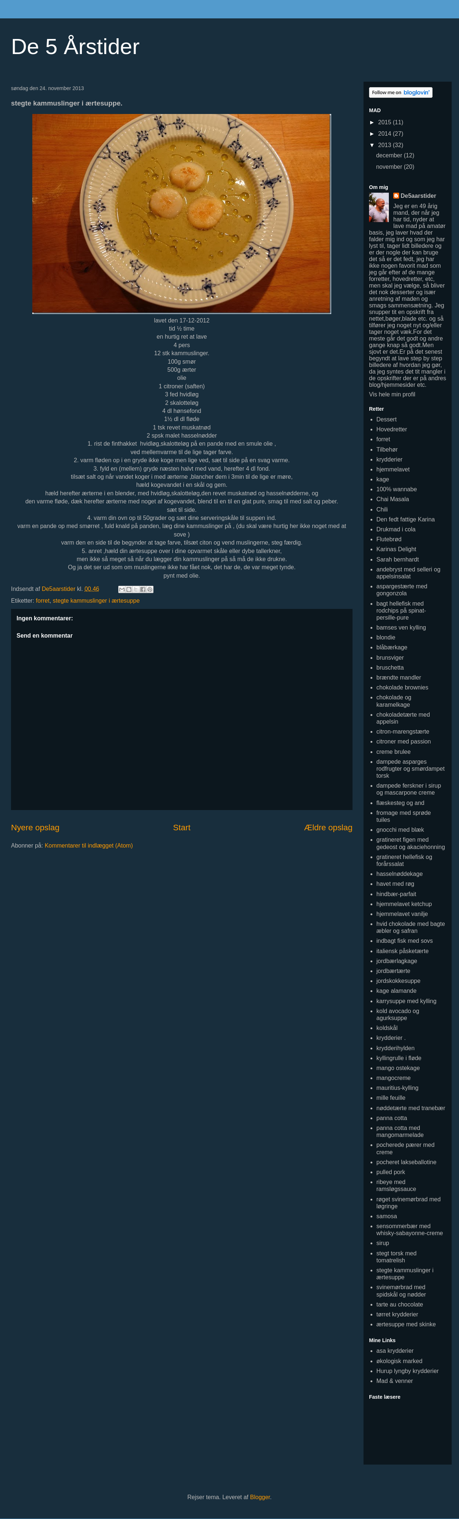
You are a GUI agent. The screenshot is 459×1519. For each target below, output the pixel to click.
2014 (385, 134)
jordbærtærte (393, 971)
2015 (385, 122)
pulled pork (390, 1172)
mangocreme (393, 1078)
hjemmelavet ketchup (404, 904)
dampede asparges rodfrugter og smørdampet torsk (410, 769)
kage (382, 479)
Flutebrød (388, 539)
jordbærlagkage (396, 961)
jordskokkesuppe (398, 981)
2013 (385, 145)
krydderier (389, 459)
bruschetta (390, 667)
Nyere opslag (35, 827)
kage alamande (396, 991)
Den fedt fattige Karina (405, 519)
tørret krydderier (397, 1314)
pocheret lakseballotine (406, 1162)
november (390, 167)
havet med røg (395, 884)
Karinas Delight (396, 549)
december (390, 155)
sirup (382, 1243)
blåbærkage (392, 647)
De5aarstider (418, 196)
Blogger (260, 1497)
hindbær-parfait (396, 894)
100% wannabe (396, 489)
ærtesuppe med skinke (406, 1324)
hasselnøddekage (399, 874)
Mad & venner (394, 1381)
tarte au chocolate (399, 1304)
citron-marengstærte (402, 731)
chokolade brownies (402, 687)
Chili (382, 509)
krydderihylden (395, 1048)
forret (43, 601)
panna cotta (391, 1118)
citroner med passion (403, 741)
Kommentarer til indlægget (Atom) (89, 845)
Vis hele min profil (392, 394)
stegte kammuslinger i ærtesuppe (96, 601)
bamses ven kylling (401, 627)
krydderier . (391, 1038)
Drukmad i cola (396, 529)
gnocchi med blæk (400, 830)
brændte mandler (398, 677)
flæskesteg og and (400, 803)
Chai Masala (392, 499)
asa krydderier (394, 1351)
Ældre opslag (328, 827)
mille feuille (390, 1098)
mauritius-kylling (397, 1088)
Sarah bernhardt (397, 559)
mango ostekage (398, 1068)
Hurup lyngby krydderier (407, 1371)
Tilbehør (387, 449)
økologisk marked (399, 1361)
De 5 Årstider (75, 46)
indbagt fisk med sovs (404, 941)
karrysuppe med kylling (406, 1001)
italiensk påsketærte (402, 951)
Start (181, 827)
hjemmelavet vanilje (402, 914)
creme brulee (393, 752)
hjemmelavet (393, 469)
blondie (385, 637)
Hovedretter (391, 429)
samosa (386, 1216)
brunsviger (390, 658)
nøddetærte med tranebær (410, 1108)
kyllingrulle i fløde (399, 1058)
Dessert (386, 419)
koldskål (387, 1028)
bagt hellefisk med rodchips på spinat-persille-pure (401, 610)
